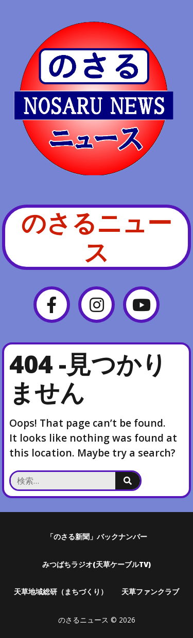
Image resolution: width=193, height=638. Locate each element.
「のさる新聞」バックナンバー (96, 536)
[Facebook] (51, 304)
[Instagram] (96, 304)
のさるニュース (96, 237)
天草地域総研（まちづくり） (61, 591)
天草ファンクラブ (150, 591)
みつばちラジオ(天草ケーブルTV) (96, 564)
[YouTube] (141, 304)
